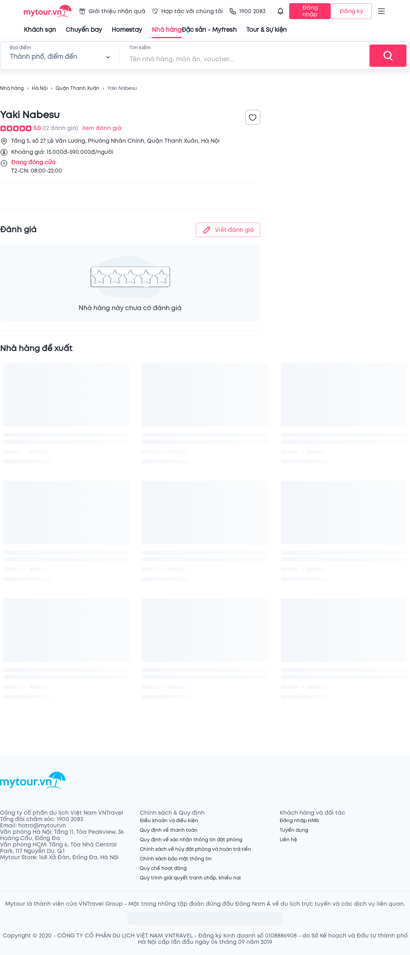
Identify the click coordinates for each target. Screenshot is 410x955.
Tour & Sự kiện (266, 30)
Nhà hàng (12, 88)
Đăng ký (351, 11)
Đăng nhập (310, 11)
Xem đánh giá (102, 128)
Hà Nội (40, 88)
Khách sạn (40, 30)
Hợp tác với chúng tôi (187, 11)
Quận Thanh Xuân (77, 88)
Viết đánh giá (228, 230)
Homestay (127, 30)
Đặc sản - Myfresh (209, 30)
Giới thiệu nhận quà (112, 11)
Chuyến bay (84, 30)
